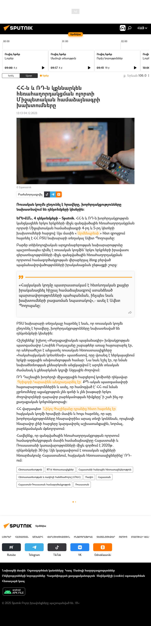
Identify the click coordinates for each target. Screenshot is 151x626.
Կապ (68, 570)
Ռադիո (89, 477)
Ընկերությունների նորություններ (23, 576)
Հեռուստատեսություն (30, 469)
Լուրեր (9, 58)
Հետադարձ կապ (13, 581)
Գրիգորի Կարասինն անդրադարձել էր (49, 381)
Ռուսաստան (82, 484)
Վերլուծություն (58, 537)
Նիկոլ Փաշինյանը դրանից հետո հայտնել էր (79, 408)
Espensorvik (25, 187)
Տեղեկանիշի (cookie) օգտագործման (121, 576)
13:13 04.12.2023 (27, 113)
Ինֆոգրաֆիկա (83, 537)
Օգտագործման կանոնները (45, 570)
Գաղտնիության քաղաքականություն (71, 576)
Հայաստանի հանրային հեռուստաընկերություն (104, 469)
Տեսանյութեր (106, 537)
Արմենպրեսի (88, 233)
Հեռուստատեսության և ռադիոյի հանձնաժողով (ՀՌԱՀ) (49, 477)
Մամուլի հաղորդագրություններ (94, 570)
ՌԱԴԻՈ (123, 537)
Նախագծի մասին (14, 570)
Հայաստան (104, 477)
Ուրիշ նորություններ (110, 58)
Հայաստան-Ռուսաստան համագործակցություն (44, 484)
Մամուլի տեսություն (63, 58)
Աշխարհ (37, 537)
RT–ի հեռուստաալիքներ (60, 469)
